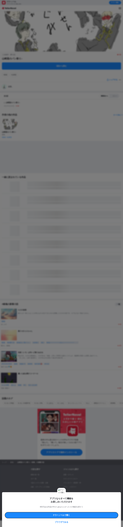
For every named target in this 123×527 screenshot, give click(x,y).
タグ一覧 (34, 479)
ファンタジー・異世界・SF (72, 483)
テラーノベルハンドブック (41, 506)
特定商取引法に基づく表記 (88, 506)
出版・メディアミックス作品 (40, 487)
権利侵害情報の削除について (47, 508)
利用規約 (30, 506)
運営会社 (90, 508)
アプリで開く (115, 2)
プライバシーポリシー (80, 508)
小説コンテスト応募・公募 (39, 483)
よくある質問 (33, 508)
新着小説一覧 (35, 474)
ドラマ (65, 495)
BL (64, 491)
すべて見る (118, 115)
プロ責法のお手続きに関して (64, 508)
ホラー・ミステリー (69, 487)
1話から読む (61, 66)
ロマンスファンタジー (70, 479)
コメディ (66, 499)
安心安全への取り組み (73, 506)
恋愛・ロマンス (68, 474)
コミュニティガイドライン (58, 506)
